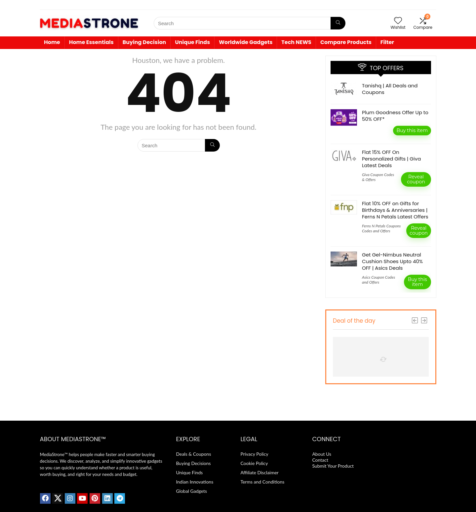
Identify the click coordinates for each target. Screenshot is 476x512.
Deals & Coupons (193, 454)
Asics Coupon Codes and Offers (378, 280)
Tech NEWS (296, 42)
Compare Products (346, 42)
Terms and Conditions (262, 482)
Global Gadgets (191, 491)
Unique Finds (192, 42)
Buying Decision (144, 42)
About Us (321, 454)
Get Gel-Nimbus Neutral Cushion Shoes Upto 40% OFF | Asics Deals (392, 261)
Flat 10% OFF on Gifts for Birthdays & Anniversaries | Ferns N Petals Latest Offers (395, 210)
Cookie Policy (254, 463)
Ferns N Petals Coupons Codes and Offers (381, 228)
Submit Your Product (333, 466)
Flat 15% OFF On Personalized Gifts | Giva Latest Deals (391, 159)
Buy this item (412, 130)
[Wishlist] (398, 20)
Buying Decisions (193, 463)
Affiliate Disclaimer (259, 472)
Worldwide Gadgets (245, 42)
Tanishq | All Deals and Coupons (389, 89)
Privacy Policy (254, 454)
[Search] (338, 23)
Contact (320, 460)
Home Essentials (91, 42)
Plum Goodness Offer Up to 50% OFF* (395, 115)
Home (52, 42)
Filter (387, 42)
